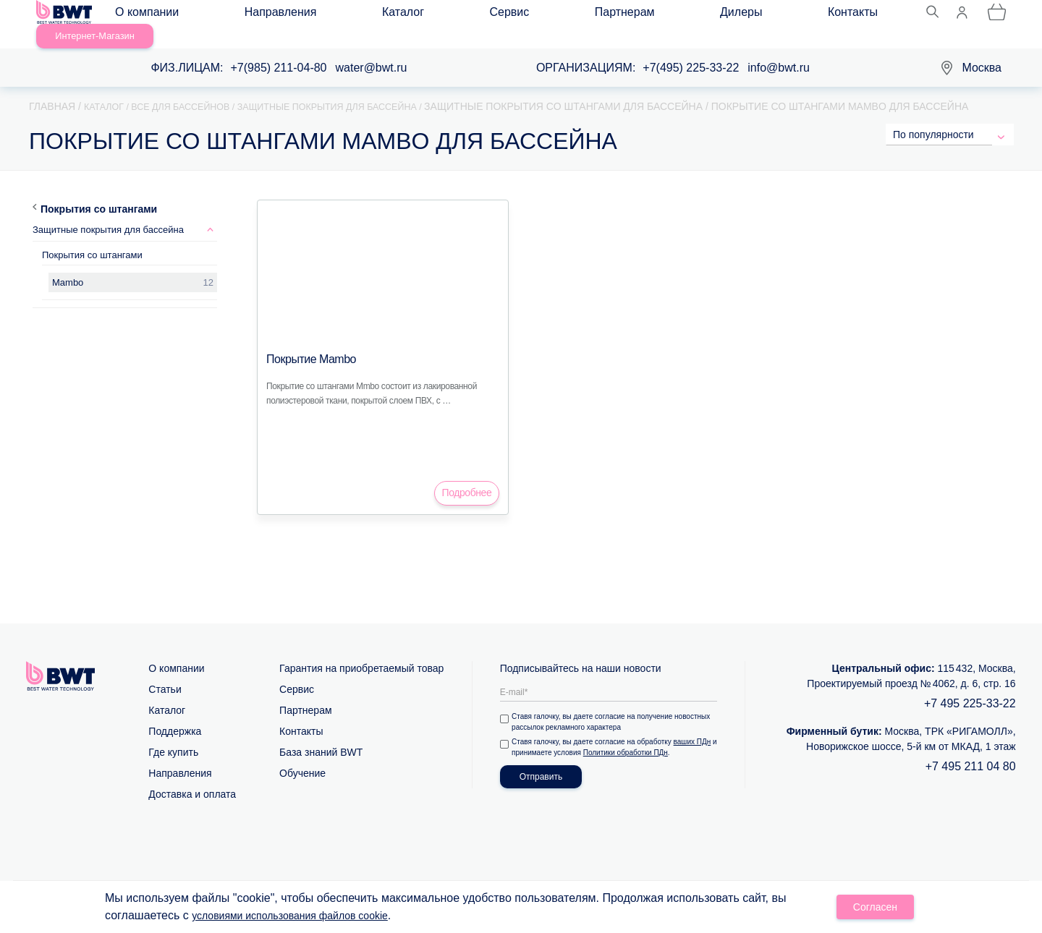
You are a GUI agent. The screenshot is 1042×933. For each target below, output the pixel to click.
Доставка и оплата (192, 777)
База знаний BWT (321, 735)
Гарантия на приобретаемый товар (361, 651)
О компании (160, 15)
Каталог (329, 15)
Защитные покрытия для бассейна (108, 213)
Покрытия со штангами (99, 191)
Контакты (605, 15)
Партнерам (464, 15)
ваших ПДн (694, 724)
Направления (250, 15)
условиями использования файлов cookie (303, 917)
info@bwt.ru (778, 51)
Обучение (302, 756)
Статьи (164, 672)
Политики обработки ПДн (634, 735)
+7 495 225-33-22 (970, 686)
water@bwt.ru (371, 51)
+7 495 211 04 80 (970, 749)
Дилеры (537, 15)
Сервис (392, 15)
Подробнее (467, 475)
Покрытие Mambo (305, 342)
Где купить (173, 735)
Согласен (876, 908)
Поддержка (174, 714)
